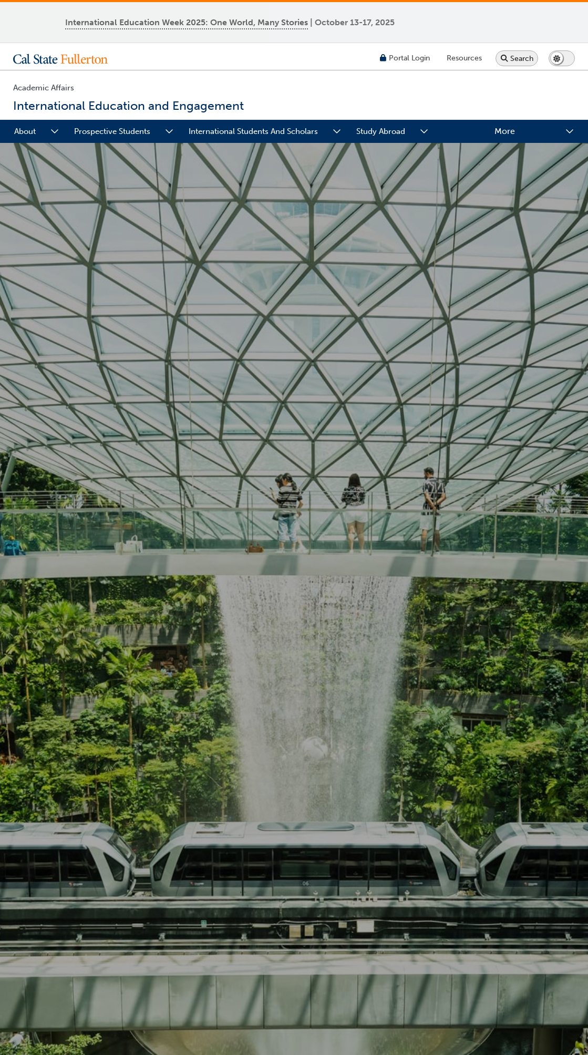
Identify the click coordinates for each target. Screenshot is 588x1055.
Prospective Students (112, 131)
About (25, 131)
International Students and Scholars (253, 131)
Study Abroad (380, 131)
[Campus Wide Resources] (464, 58)
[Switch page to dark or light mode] (562, 58)
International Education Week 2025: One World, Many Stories (186, 22)
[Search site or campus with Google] (517, 58)
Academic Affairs (43, 87)
